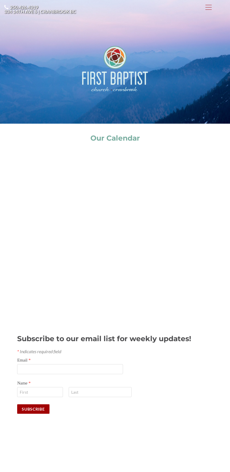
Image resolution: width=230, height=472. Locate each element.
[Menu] (208, 7)
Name (24, 383)
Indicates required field (39, 351)
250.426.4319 (24, 7)
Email (24, 360)
